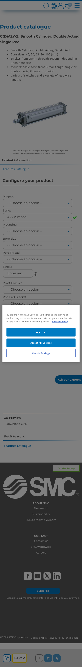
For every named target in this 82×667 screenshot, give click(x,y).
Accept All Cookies (41, 342)
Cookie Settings (41, 352)
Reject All (41, 332)
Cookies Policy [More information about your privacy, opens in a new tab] (60, 321)
